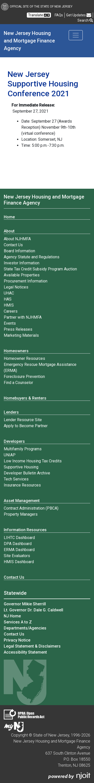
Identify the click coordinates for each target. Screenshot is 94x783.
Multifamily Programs (23, 449)
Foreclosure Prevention (24, 376)
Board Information (19, 251)
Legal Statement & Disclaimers (32, 646)
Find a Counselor (18, 382)
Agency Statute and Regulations (31, 257)
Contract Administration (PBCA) (31, 508)
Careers (11, 311)
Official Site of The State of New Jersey (36, 6)
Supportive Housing (21, 467)
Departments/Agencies (25, 628)
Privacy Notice (17, 640)
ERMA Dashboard (19, 549)
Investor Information (21, 263)
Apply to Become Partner (26, 425)
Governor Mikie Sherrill (25, 604)
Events (10, 323)
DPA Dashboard (18, 543)
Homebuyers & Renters (25, 398)
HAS (8, 299)
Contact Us (13, 244)
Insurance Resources (22, 485)
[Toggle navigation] (76, 35)
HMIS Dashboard (19, 561)
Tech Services (16, 479)
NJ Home (12, 616)
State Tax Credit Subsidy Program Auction (40, 269)
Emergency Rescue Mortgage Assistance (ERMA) (40, 367)
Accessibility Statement (25, 652)
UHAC (9, 293)
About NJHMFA (17, 238)
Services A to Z (18, 622)
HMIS (9, 305)
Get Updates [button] (78, 15)
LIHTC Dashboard (19, 537)
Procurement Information (25, 281)
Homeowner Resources (24, 358)
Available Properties (22, 275)
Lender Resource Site (23, 419)
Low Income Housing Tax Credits (33, 461)
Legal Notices (16, 287)
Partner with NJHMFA (23, 317)
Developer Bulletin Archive (27, 473)
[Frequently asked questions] (59, 15)
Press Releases (18, 329)
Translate (39, 15)
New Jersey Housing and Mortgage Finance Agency (30, 40)
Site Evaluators (17, 555)
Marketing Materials (21, 335)
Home (9, 217)
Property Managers (21, 514)
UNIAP (10, 455)
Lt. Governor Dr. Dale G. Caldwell (33, 610)
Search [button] (85, 20)
